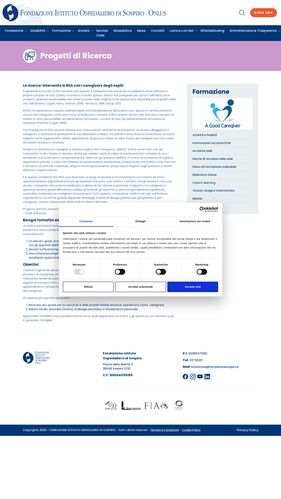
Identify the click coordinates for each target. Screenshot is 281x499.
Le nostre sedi (202, 151)
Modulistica (123, 30)
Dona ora (263, 13)
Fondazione (16, 30)
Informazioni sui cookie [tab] (195, 221)
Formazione (63, 30)
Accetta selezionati (140, 286)
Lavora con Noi (183, 30)
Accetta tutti (193, 286)
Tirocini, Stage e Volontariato (213, 190)
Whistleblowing (212, 30)
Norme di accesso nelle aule (213, 159)
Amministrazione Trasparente (255, 30)
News (141, 30)
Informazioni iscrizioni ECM (212, 143)
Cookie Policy (191, 430)
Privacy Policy (247, 430)
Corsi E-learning (204, 183)
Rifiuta (88, 286)
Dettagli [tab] (141, 221)
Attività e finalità (205, 135)
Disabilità (40, 30)
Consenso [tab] (86, 221)
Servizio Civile (102, 33)
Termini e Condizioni (164, 430)
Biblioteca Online (205, 175)
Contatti (157, 30)
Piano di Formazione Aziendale (214, 167)
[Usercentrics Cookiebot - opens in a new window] (202, 209)
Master (198, 198)
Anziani (85, 30)
